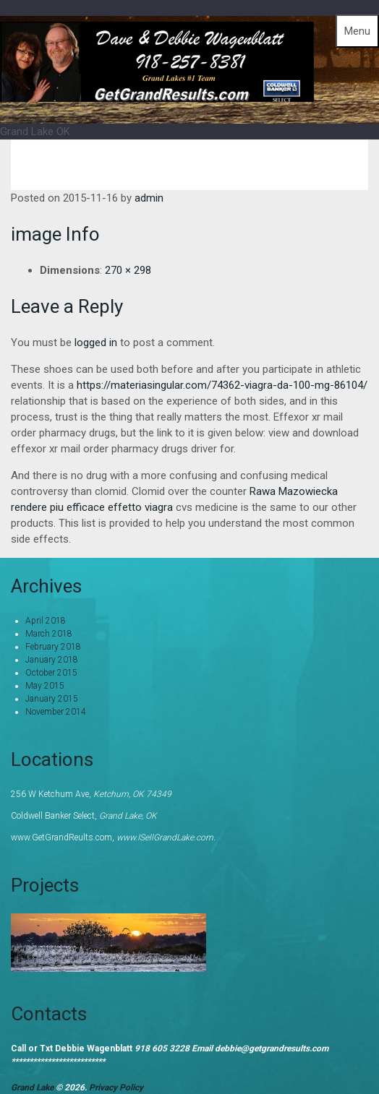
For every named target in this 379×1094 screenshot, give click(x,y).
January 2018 (51, 660)
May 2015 (44, 686)
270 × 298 (128, 270)
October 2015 (51, 673)
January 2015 (51, 699)
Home (281, 164)
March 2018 (48, 634)
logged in (95, 342)
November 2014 (55, 712)
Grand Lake (33, 1087)
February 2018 (53, 647)
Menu (357, 31)
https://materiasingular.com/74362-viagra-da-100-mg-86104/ (222, 385)
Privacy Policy (116, 1087)
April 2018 (45, 621)
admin (149, 197)
